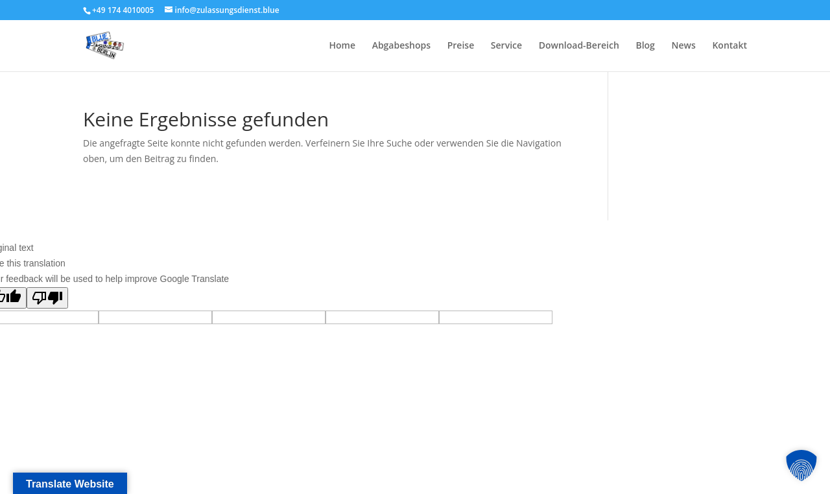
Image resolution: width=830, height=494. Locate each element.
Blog (644, 46)
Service (506, 46)
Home (342, 46)
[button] (801, 465)
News (684, 46)
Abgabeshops (401, 46)
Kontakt (729, 46)
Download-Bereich (579, 46)
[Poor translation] (47, 298)
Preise (461, 46)
